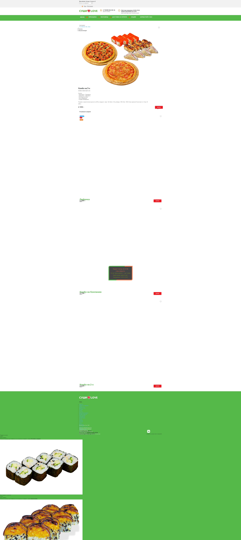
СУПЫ (80, 419)
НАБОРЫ (81, 404)
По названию (82, 26)
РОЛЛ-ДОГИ (82, 418)
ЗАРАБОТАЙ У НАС (146, 17)
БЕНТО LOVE (82, 408)
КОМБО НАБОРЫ (83, 414)
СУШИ (80, 410)
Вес (86, 26)
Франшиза (81, 424)
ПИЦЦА (81, 411)
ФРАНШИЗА (93, 17)
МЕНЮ (82, 17)
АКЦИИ (133, 17)
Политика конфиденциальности (85, 427)
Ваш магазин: (82, 1)
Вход (85, 6)
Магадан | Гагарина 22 (91, 1)
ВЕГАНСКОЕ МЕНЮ (83, 413)
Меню (80, 423)
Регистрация (90, 6)
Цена (89, 26)
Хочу (159, 107)
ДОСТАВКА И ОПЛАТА (119, 17)
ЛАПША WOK (82, 415)
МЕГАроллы (81, 406)
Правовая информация (83, 430)
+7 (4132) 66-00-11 (109, 10)
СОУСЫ (81, 421)
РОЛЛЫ (81, 409)
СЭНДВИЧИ (82, 416)
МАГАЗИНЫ (104, 17)
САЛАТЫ (81, 420)
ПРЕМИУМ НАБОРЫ (83, 405)
